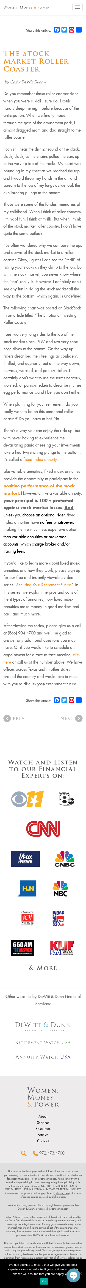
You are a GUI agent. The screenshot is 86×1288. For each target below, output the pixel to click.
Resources (43, 1128)
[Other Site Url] (43, 1027)
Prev (19, 719)
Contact (43, 1141)
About (43, 1116)
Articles (43, 1135)
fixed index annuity (40, 459)
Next (66, 719)
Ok (44, 1281)
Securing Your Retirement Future (43, 584)
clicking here (62, 1193)
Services (43, 1122)
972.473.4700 (51, 1153)
